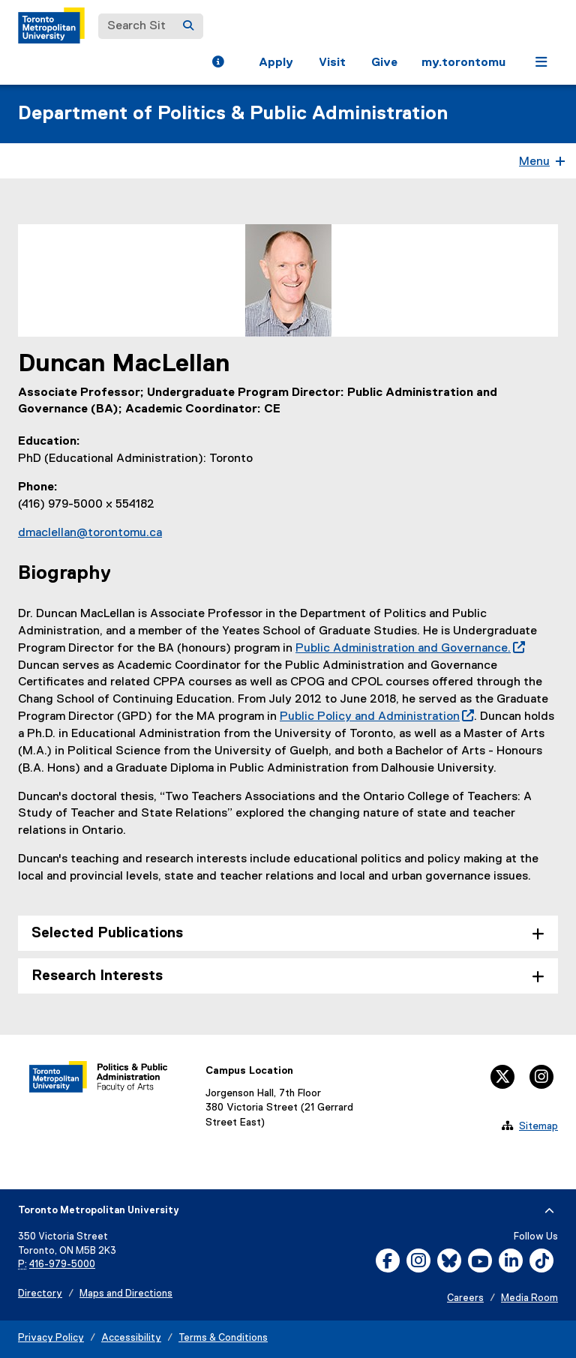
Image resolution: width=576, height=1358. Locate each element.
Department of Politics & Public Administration (233, 114)
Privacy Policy (51, 1338)
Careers (465, 1298)
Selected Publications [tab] (107, 933)
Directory (40, 1294)
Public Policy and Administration (377, 717)
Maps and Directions (126, 1294)
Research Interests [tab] (97, 976)
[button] (218, 63)
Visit (332, 63)
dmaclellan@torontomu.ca (90, 533)
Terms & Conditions (223, 1338)
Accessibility (131, 1338)
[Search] (188, 26)
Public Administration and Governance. (410, 649)
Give (384, 63)
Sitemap (538, 1126)
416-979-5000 (62, 1265)
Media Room (529, 1298)
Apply (276, 63)
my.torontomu (464, 63)
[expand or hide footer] (549, 1211)
